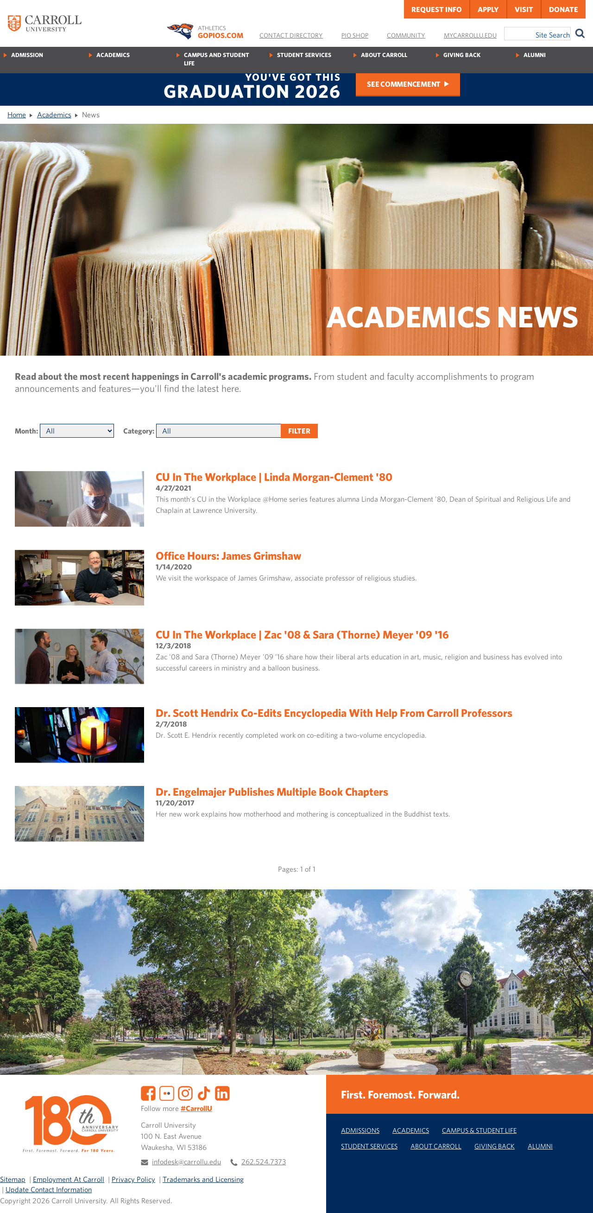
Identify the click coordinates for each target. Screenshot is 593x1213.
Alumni (535, 54)
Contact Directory (291, 35)
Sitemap (12, 1179)
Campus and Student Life (216, 59)
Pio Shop (354, 35)
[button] (575, 1195)
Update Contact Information (49, 1189)
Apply (488, 9)
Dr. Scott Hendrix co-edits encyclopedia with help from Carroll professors (334, 712)
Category (137, 431)
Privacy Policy (133, 1179)
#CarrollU (196, 1108)
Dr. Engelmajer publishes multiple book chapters (272, 791)
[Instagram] (185, 1092)
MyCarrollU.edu (470, 35)
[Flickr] (166, 1092)
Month (25, 431)
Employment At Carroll (68, 1179)
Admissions (360, 1130)
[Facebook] (148, 1092)
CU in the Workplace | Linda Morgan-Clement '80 (274, 476)
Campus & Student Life (479, 1130)
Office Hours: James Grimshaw (228, 555)
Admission (27, 54)
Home (16, 114)
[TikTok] (203, 1092)
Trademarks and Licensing (203, 1179)
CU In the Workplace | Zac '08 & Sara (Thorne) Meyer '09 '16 (302, 634)
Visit (524, 9)
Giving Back (461, 54)
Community (406, 35)
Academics (113, 54)
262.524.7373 (263, 1161)
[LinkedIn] (222, 1092)
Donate (563, 9)
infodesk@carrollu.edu (186, 1161)
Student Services (304, 54)
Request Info (436, 9)
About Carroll (384, 54)
